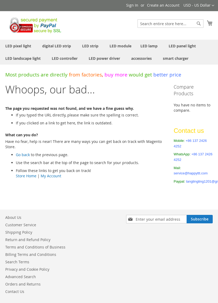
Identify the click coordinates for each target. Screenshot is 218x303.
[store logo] (34, 25)
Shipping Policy (18, 232)
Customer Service (20, 224)
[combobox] (170, 23)
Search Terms (17, 261)
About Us (13, 217)
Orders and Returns (23, 284)
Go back (23, 154)
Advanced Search (20, 276)
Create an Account (163, 5)
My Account (51, 175)
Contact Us (14, 291)
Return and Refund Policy (27, 239)
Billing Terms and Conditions (30, 254)
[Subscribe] (200, 219)
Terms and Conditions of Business (35, 247)
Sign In (132, 5)
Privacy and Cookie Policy (27, 269)
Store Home (26, 175)
